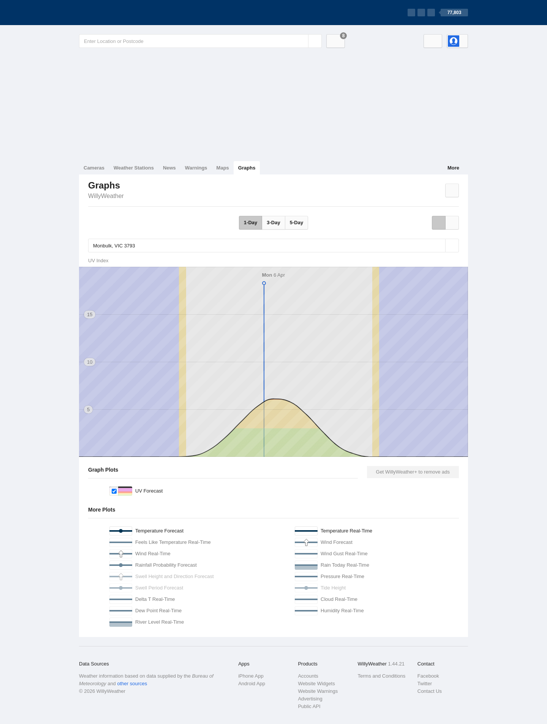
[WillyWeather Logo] (114, 13)
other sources (132, 683)
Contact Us (429, 691)
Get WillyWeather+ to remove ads (413, 472)
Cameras (94, 168)
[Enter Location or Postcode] (200, 41)
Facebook (428, 676)
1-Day (250, 222)
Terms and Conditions (382, 676)
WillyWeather (106, 196)
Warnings (196, 168)
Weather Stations (134, 168)
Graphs (247, 168)
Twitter (424, 683)
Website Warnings (318, 691)
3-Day (273, 222)
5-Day (296, 222)
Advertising (310, 699)
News (169, 168)
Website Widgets (316, 683)
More (453, 168)
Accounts (308, 676)
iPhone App (251, 676)
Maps (223, 168)
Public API (309, 706)
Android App (251, 683)
